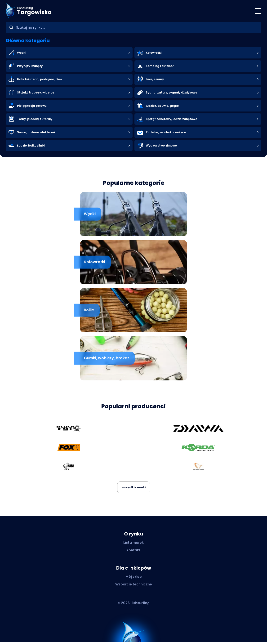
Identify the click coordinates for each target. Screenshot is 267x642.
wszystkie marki (134, 487)
